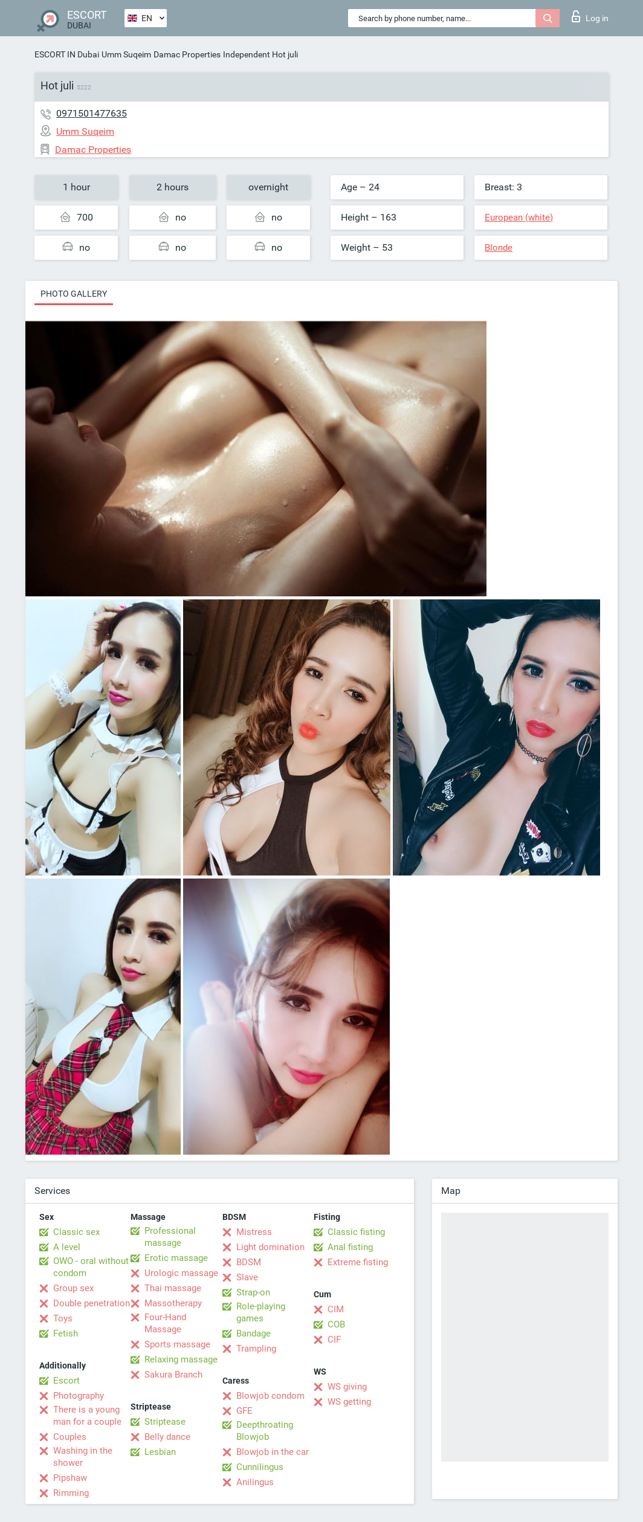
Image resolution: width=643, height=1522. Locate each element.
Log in (590, 16)
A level (66, 1247)
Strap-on (253, 1292)
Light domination (270, 1247)
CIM (336, 1309)
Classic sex (76, 1232)
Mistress (254, 1232)
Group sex (73, 1288)
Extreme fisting (358, 1262)
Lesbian (160, 1451)
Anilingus (255, 1482)
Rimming (71, 1493)
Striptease (165, 1421)
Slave (247, 1277)
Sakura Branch (173, 1374)
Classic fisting (356, 1232)
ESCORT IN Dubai (66, 54)
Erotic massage (176, 1258)
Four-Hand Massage (165, 1323)
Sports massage (177, 1344)
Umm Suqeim (126, 54)
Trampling (256, 1348)
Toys (63, 1318)
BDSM (248, 1262)
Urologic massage (181, 1273)
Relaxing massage (181, 1359)
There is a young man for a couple (87, 1415)
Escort (66, 1380)
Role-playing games (260, 1312)
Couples (69, 1436)
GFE (244, 1410)
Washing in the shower (82, 1456)
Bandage (253, 1333)
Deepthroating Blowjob (264, 1430)
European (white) (519, 217)
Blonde (498, 247)
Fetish (65, 1333)
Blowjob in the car (272, 1451)
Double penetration (91, 1303)
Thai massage (172, 1288)
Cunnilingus (259, 1467)
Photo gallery (73, 293)
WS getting (349, 1401)
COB (336, 1324)
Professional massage (170, 1236)
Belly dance (167, 1436)
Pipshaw (70, 1477)
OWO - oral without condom (91, 1267)
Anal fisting (350, 1247)
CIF (334, 1339)
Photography (78, 1395)
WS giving (347, 1386)
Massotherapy (173, 1303)
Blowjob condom (270, 1395)
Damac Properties (187, 54)
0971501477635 (91, 113)
